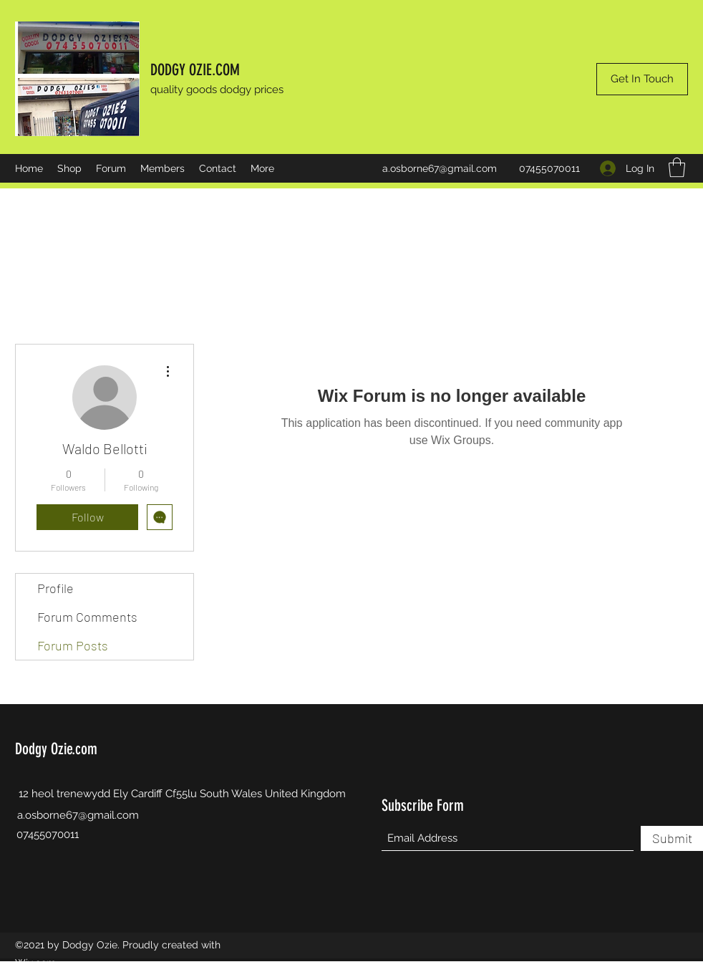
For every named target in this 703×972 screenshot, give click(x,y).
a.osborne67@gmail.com (439, 168)
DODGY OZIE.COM (195, 70)
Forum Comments (87, 617)
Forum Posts (72, 645)
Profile (55, 588)
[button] (677, 167)
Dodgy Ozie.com (56, 749)
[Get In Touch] (642, 79)
